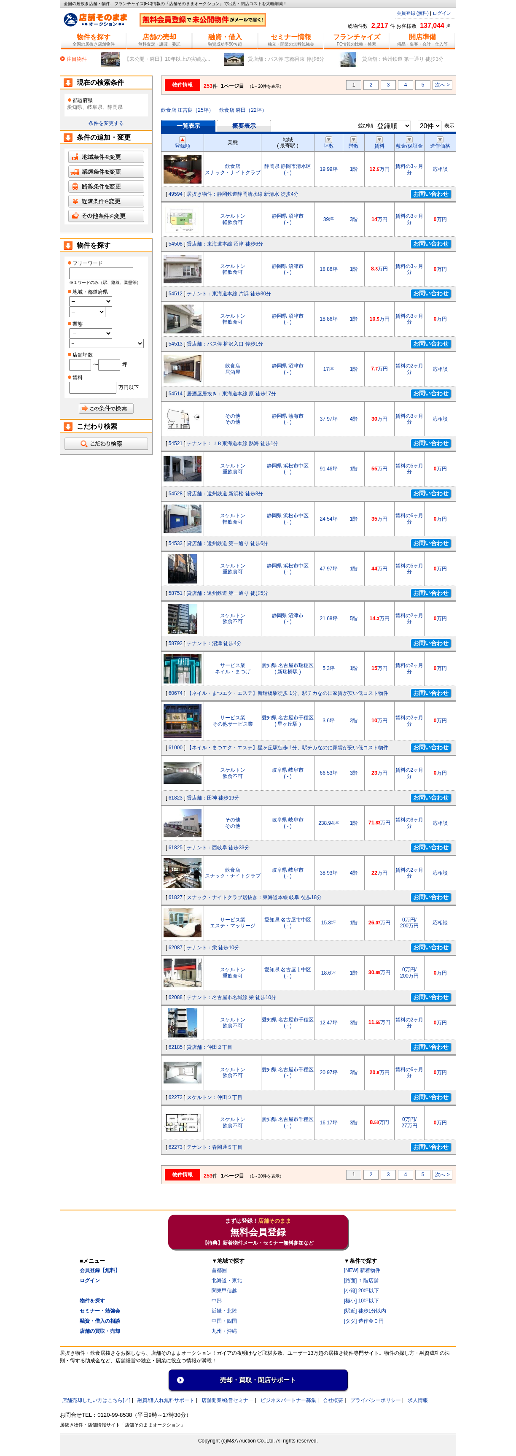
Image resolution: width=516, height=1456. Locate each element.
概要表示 (244, 125)
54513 (176, 344)
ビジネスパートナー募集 (288, 1400)
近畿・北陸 (224, 1311)
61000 (176, 748)
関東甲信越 (224, 1291)
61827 (176, 897)
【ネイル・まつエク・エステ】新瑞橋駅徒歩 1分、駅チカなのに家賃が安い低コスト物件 (287, 693)
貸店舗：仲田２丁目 (209, 1047)
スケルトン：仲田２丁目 (214, 1097)
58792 (176, 643)
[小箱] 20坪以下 (361, 1291)
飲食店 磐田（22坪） (243, 110)
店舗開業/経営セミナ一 (227, 1400)
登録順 (182, 143)
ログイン (442, 13)
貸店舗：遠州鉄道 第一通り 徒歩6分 (227, 543)
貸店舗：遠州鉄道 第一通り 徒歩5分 (227, 593)
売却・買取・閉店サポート (258, 1379)
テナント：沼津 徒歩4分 (214, 643)
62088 (176, 997)
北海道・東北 (227, 1280)
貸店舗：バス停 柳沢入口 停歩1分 (225, 344)
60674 (176, 693)
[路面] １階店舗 (361, 1280)
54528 (176, 494)
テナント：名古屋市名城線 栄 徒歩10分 (231, 997)
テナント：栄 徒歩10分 (213, 948)
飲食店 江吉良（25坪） (187, 110)
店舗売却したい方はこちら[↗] (96, 1400)
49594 (176, 194)
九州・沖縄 (224, 1331)
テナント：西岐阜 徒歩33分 (218, 848)
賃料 (379, 143)
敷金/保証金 (409, 143)
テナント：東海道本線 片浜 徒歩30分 (229, 294)
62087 (176, 948)
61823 (176, 798)
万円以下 (128, 387)
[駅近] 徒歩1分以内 (365, 1311)
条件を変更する (106, 123)
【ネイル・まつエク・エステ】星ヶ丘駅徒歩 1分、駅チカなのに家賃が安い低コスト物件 (287, 748)
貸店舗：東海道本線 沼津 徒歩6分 (225, 244)
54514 (176, 394)
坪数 (329, 143)
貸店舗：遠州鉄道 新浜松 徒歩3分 (225, 494)
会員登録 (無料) (413, 13)
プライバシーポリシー (375, 1400)
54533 (176, 543)
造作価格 (440, 143)
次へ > (442, 85)
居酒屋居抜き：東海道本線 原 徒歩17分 (231, 394)
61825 (176, 848)
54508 (176, 244)
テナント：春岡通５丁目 (214, 1147)
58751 (176, 593)
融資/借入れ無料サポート (165, 1400)
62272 (176, 1097)
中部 (217, 1301)
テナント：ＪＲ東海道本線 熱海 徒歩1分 (232, 443)
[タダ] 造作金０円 (364, 1321)
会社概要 (333, 1400)
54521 (176, 443)
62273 (176, 1147)
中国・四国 (224, 1321)
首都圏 (219, 1270)
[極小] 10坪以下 (361, 1301)
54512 (176, 294)
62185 (176, 1047)
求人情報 (418, 1400)
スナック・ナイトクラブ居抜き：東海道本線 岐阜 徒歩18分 (254, 897)
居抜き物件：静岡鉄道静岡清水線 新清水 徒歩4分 (242, 194)
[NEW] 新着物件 (362, 1270)
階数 (354, 143)
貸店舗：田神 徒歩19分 (213, 798)
